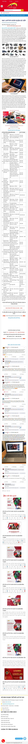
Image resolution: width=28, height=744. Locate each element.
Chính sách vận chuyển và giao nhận (8, 726)
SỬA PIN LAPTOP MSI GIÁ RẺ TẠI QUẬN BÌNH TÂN (14, 657)
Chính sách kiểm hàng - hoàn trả (7, 718)
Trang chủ (3, 15)
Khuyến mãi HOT (6, 12)
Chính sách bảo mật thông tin (7, 724)
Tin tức (10, 1)
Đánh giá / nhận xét (6, 490)
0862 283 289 (8, 701)
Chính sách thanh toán (5, 722)
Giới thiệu (4, 1)
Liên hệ (16, 1)
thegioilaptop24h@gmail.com (8, 703)
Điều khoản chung (4, 716)
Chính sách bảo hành (5, 720)
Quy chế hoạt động (4, 714)
